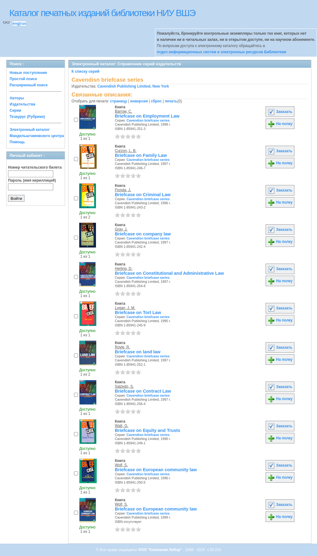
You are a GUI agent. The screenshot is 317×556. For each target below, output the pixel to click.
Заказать (279, 112)
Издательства (22, 104)
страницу (118, 101)
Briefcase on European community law (156, 469)
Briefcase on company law (143, 233)
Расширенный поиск (29, 85)
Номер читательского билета (35, 167)
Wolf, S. (121, 465)
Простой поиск (23, 79)
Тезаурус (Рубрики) (27, 116)
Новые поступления (28, 73)
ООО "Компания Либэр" (160, 550)
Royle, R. (122, 347)
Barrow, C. (123, 111)
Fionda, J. (123, 190)
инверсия (139, 101)
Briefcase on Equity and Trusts (147, 430)
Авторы (17, 98)
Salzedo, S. (124, 386)
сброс (156, 101)
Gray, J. (121, 229)
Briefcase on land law (137, 351)
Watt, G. (121, 426)
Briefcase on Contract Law (143, 391)
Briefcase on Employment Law (147, 116)
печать (171, 101)
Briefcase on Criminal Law (143, 194)
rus (23, 23)
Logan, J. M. (125, 308)
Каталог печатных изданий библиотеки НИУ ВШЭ (102, 13)
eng (16, 23)
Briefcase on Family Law (141, 155)
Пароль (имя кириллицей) (32, 180)
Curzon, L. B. (126, 151)
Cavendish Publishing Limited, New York (133, 86)
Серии (15, 110)
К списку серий (85, 71)
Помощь (17, 142)
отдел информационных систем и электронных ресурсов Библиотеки (221, 52)
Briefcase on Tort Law (138, 312)
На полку (280, 124)
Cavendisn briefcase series (148, 120)
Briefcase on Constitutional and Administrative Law (169, 273)
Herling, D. (123, 268)
